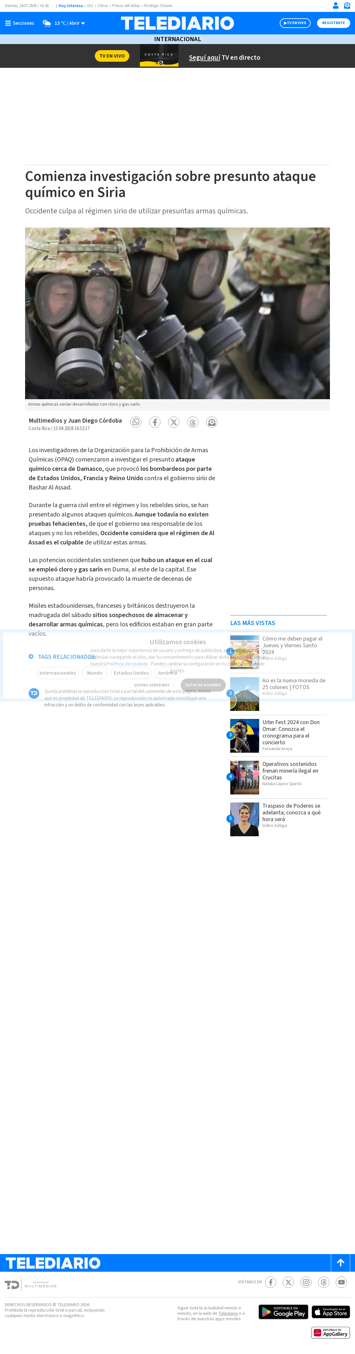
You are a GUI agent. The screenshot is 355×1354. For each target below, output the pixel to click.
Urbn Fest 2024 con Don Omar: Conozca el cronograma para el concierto (293, 732)
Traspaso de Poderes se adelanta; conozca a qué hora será (293, 812)
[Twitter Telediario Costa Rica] (288, 1282)
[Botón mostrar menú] (21, 23)
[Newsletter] (347, 7)
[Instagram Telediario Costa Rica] (306, 1282)
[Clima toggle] (62, 23)
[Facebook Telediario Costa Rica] (270, 1282)
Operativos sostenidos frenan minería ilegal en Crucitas (292, 771)
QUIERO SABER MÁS (151, 677)
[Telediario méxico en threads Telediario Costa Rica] (323, 1282)
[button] (136, 422)
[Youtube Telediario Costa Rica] (341, 1282)
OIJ (90, 6)
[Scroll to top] (340, 1263)
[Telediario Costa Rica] (177, 23)
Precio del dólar (127, 6)
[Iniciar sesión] (335, 5)
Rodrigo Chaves (162, 6)
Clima (103, 6)
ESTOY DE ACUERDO (203, 677)
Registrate (333, 23)
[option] (177, 319)
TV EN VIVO (290, 23)
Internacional (177, 39)
